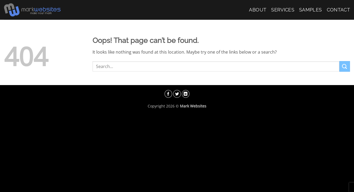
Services (282, 10)
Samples (310, 10)
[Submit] (344, 66)
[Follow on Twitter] (177, 94)
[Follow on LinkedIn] (186, 94)
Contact (338, 10)
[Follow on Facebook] (168, 94)
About (257, 10)
